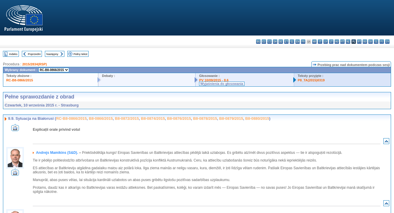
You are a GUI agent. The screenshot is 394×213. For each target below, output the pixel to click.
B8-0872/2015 (127, 118)
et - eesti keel (286, 41)
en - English (297, 41)
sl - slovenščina (376, 41)
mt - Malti (342, 41)
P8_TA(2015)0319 (311, 80)
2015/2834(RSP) (34, 64)
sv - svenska (387, 41)
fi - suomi (382, 41)
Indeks (13, 54)
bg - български (258, 41)
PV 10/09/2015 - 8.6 (214, 80)
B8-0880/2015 (257, 118)
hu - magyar (337, 41)
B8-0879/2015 (231, 118)
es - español (264, 41)
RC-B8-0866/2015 (19, 80)
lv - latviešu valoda (325, 41)
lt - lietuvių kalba (331, 41)
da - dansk (275, 41)
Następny (52, 54)
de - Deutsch (281, 41)
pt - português (359, 41)
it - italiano (320, 41)
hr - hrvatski (314, 41)
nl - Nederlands (348, 41)
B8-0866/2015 (101, 118)
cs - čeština (269, 41)
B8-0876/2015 (179, 118)
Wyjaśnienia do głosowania (221, 83)
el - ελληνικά (292, 41)
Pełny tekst (80, 54)
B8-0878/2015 (205, 118)
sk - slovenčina (370, 41)
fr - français (303, 41)
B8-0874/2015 (153, 118)
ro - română (365, 41)
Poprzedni (34, 54)
